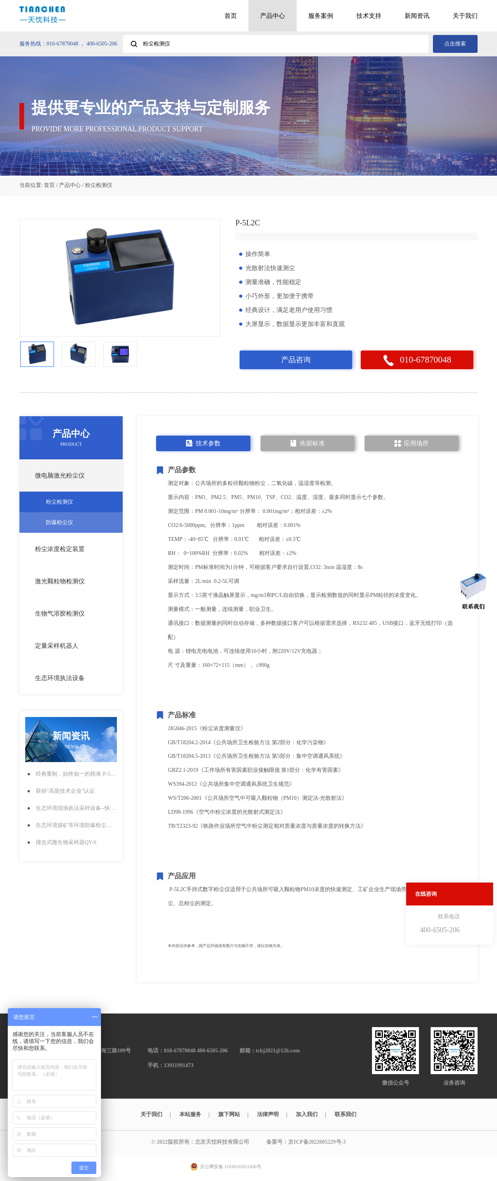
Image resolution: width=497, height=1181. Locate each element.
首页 (230, 15)
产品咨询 (295, 360)
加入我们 (307, 1115)
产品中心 (272, 15)
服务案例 (320, 15)
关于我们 (465, 15)
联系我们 (345, 1115)
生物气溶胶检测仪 (74, 614)
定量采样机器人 (74, 646)
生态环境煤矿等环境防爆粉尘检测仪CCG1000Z (76, 826)
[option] (120, 277)
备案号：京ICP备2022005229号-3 (308, 1143)
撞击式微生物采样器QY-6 (66, 843)
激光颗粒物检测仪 (74, 582)
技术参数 (203, 444)
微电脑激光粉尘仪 (74, 476)
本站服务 (190, 1115)
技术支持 (368, 15)
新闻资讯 (417, 15)
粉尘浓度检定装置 (74, 549)
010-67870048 (417, 360)
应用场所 (411, 444)
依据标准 (307, 444)
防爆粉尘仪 (78, 523)
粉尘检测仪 (78, 503)
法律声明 (268, 1115)
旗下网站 (229, 1115)
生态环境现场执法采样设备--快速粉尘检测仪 (76, 809)
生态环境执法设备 (74, 678)
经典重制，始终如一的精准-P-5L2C (76, 775)
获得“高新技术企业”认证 (65, 792)
